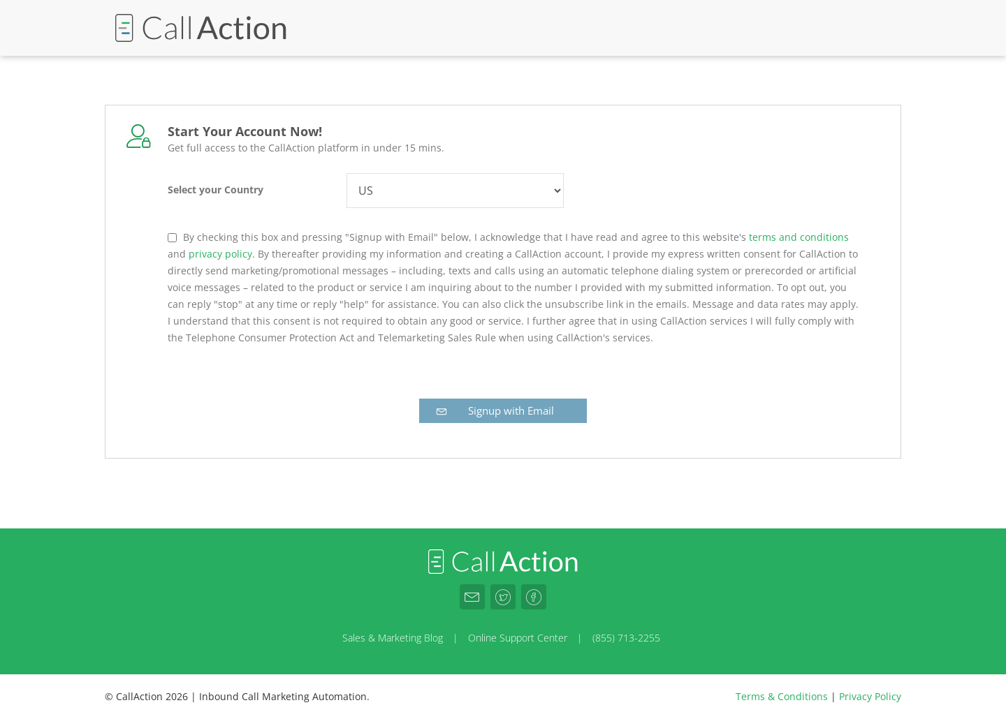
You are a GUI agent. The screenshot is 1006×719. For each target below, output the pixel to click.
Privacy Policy (870, 696)
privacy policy (220, 253)
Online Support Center (517, 637)
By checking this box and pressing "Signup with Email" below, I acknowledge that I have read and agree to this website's (464, 237)
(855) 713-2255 (626, 637)
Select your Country (215, 189)
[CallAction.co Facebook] (533, 596)
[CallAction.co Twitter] (503, 596)
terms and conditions (799, 237)
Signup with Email (494, 410)
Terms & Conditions (782, 696)
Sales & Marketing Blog (392, 637)
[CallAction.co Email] (472, 596)
